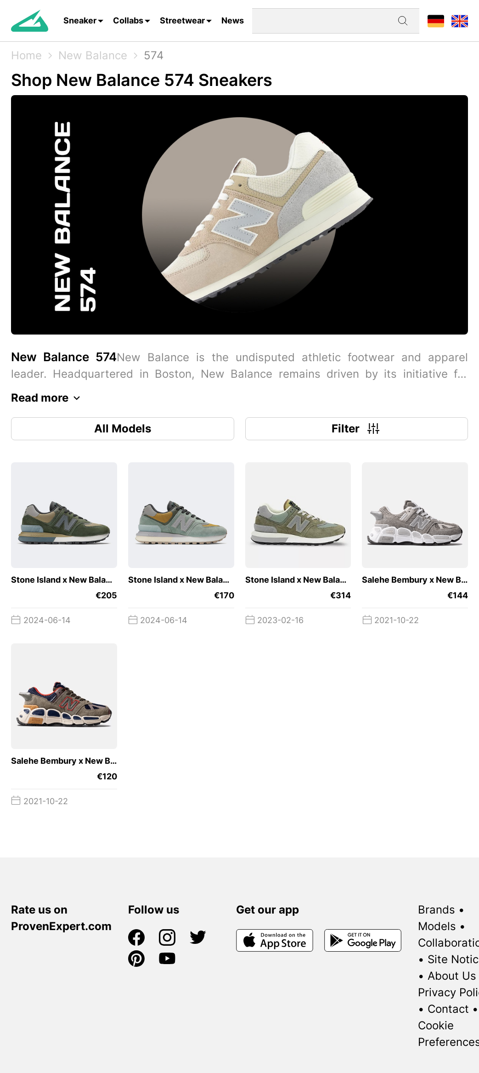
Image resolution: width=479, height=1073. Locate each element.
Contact (448, 1009)
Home (26, 55)
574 (153, 55)
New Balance (92, 55)
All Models (122, 428)
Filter (357, 428)
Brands (436, 909)
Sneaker (79, 20)
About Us (452, 975)
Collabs (128, 20)
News (232, 20)
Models (437, 926)
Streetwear (182, 20)
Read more (48, 398)
